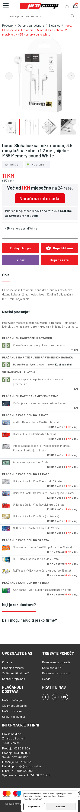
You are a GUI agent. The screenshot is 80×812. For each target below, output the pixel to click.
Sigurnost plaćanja (14, 705)
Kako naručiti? (51, 667)
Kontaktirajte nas (13, 679)
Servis (46, 679)
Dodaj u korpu (20, 248)
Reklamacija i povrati (56, 673)
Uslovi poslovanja (13, 716)
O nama (7, 662)
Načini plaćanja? (16, 312)
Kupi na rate (59, 260)
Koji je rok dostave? (19, 604)
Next (71, 76)
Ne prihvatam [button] (34, 807)
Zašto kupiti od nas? (15, 673)
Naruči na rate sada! (40, 198)
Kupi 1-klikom (59, 248)
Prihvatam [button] (60, 807)
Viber (21, 260)
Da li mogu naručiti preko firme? (29, 620)
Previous (9, 76)
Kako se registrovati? (56, 662)
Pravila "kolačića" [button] (33, 799)
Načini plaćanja (12, 700)
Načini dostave (12, 711)
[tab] (40, 312)
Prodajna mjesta (13, 667)
